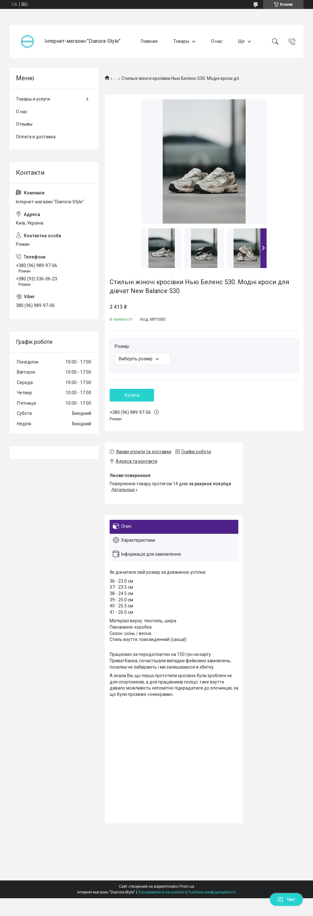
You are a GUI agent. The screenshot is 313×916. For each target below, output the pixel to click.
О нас (216, 41)
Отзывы (24, 124)
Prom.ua (187, 886)
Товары (181, 41)
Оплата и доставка (36, 136)
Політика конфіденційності (211, 892)
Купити (132, 395)
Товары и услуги (33, 98)
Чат (286, 899)
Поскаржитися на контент (161, 892)
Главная (149, 41)
